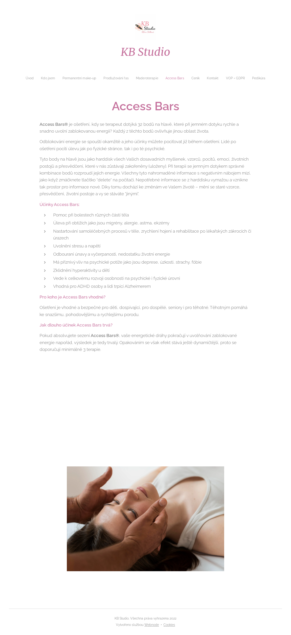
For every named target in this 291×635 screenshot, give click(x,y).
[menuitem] (26, 78)
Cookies (169, 625)
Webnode (151, 625)
